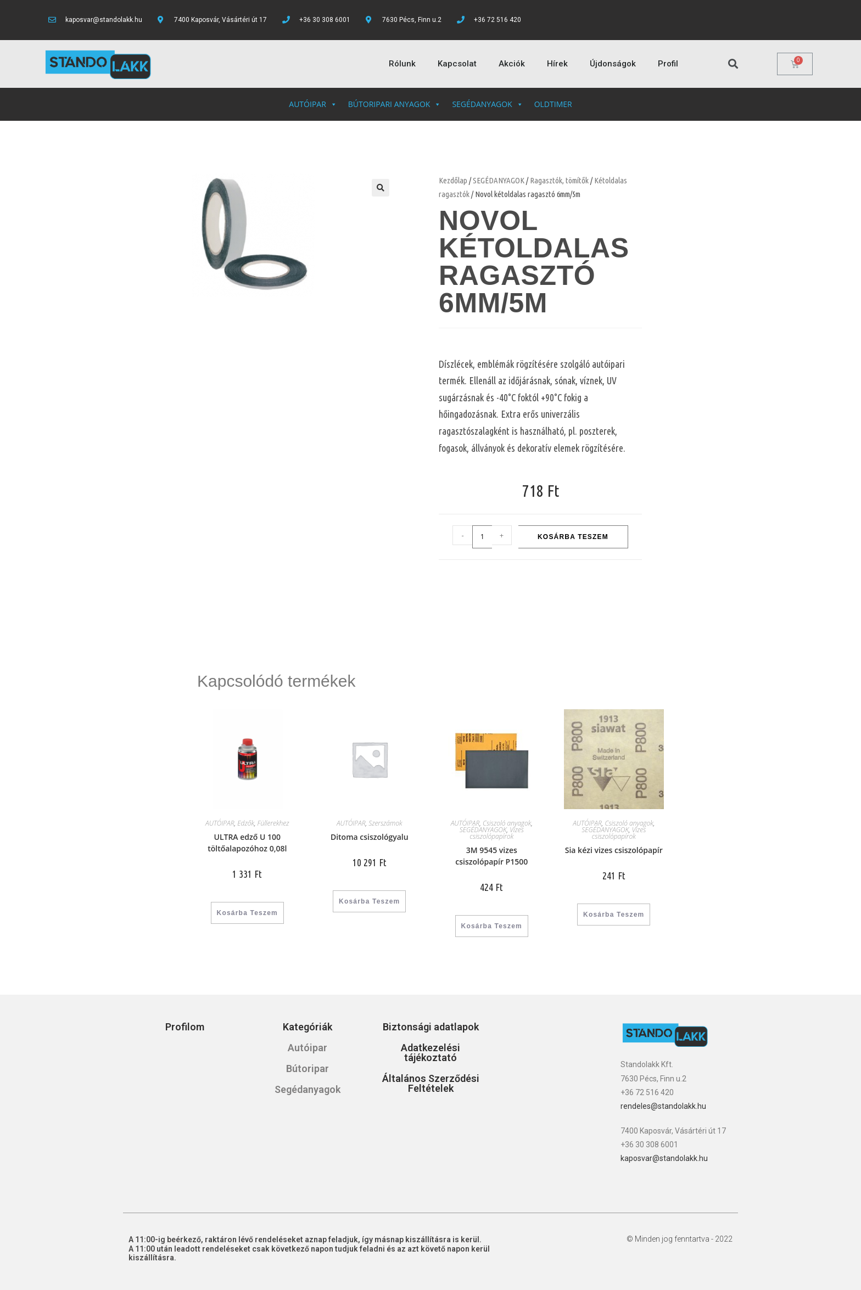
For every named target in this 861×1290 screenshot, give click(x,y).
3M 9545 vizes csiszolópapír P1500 (491, 856)
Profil (668, 64)
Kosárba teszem (573, 537)
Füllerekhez (273, 823)
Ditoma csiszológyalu (370, 837)
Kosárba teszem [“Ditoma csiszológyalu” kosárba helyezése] (369, 901)
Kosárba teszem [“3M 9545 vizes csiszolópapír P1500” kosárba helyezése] (491, 926)
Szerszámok (385, 823)
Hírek (557, 64)
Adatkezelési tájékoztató (430, 1052)
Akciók (512, 64)
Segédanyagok (307, 1089)
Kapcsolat (457, 64)
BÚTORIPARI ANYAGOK (394, 104)
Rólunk (402, 64)
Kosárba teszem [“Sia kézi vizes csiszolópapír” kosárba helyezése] (613, 914)
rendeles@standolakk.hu (663, 1106)
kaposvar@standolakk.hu (664, 1158)
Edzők (245, 823)
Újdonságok (613, 64)
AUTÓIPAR (313, 104)
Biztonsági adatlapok (431, 1027)
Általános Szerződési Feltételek (430, 1083)
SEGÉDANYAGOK (487, 104)
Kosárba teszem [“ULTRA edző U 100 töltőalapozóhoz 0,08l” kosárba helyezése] (247, 913)
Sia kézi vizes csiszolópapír (614, 850)
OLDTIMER (553, 104)
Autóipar (307, 1047)
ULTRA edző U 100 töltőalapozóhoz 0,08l (247, 843)
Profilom (184, 1027)
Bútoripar (307, 1068)
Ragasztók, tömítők (559, 180)
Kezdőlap (453, 180)
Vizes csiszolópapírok (496, 833)
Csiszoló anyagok (507, 823)
